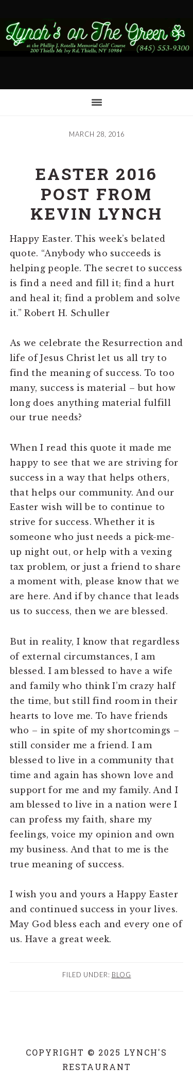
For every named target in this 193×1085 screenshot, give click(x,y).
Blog (121, 975)
